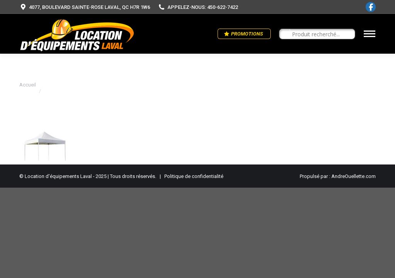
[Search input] (320, 34)
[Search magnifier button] (284, 34)
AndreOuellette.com (353, 176)
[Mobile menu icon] (369, 34)
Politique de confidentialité (193, 176)
